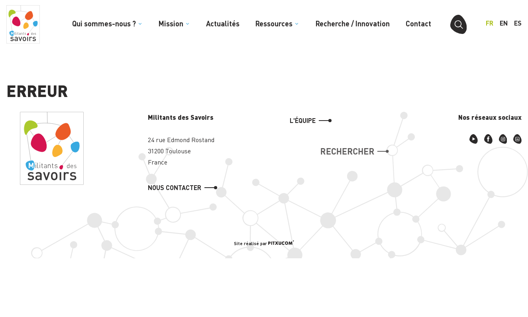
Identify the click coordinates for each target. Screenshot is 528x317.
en (504, 23)
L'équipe (303, 120)
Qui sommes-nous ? (107, 23)
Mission (174, 23)
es (518, 23)
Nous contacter (174, 187)
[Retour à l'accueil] (23, 24)
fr (489, 23)
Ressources (277, 23)
